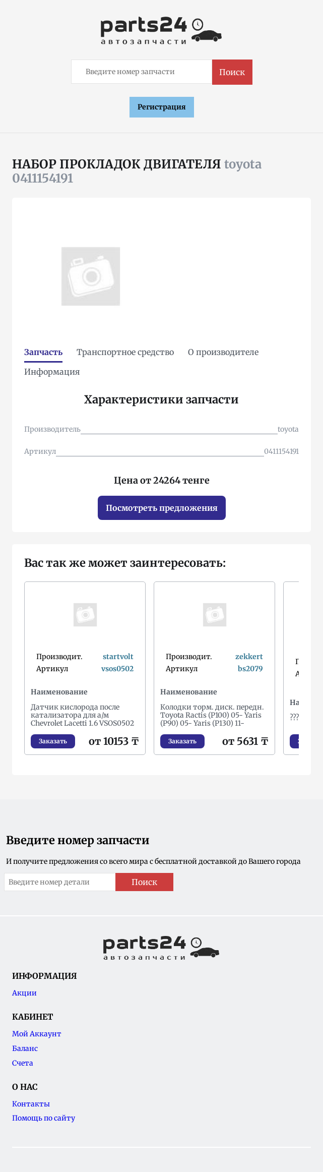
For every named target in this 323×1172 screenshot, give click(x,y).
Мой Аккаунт (36, 1033)
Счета (22, 1063)
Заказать (53, 741)
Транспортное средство (125, 352)
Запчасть (43, 352)
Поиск (232, 72)
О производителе (223, 352)
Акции (24, 993)
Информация (52, 372)
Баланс (25, 1048)
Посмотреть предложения (162, 508)
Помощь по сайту (43, 1118)
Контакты (31, 1103)
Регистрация (162, 106)
